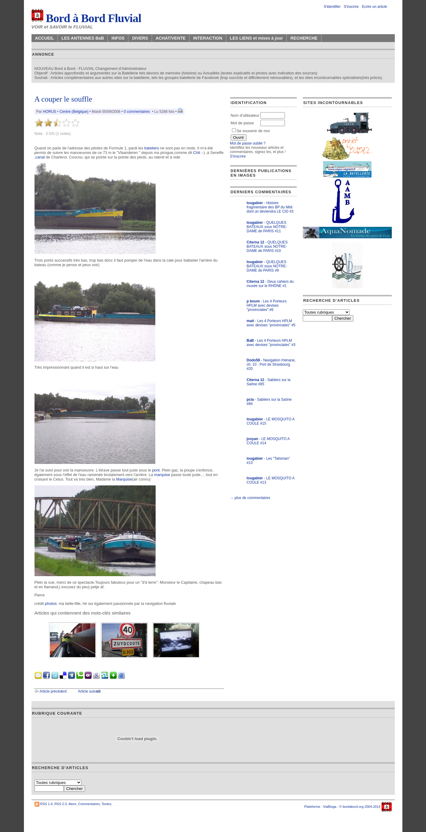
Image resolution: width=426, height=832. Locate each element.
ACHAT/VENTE (171, 38)
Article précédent (53, 691)
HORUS (49, 111)
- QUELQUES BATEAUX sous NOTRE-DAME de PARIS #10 (267, 246)
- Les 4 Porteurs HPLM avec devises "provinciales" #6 (267, 305)
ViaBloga (329, 806)
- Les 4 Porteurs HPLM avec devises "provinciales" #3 (271, 342)
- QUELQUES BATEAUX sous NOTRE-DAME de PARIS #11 (267, 226)
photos (50, 603)
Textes (106, 804)
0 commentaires (137, 111)
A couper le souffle (63, 99)
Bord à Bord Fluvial (86, 18)
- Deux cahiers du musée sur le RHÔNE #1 (270, 283)
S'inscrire (351, 7)
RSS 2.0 (60, 804)
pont (156, 470)
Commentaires (89, 804)
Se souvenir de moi (251, 131)
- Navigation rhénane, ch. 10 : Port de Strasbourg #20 (271, 364)
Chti (196, 152)
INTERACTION (207, 38)
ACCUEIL (44, 38)
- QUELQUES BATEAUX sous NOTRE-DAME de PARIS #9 (267, 266)
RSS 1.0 (46, 804)
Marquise (124, 479)
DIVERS (140, 38)
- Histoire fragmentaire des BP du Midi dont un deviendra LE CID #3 (270, 207)
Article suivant (89, 691)
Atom (72, 804)
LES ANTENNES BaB (82, 38)
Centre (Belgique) (74, 111)
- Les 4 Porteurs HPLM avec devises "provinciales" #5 (271, 323)
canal (40, 157)
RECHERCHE (303, 38)
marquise (162, 474)
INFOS (117, 38)
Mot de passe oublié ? (248, 143)
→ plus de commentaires (250, 498)
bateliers (151, 148)
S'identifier (332, 7)
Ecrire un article (374, 7)
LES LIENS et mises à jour (256, 38)
